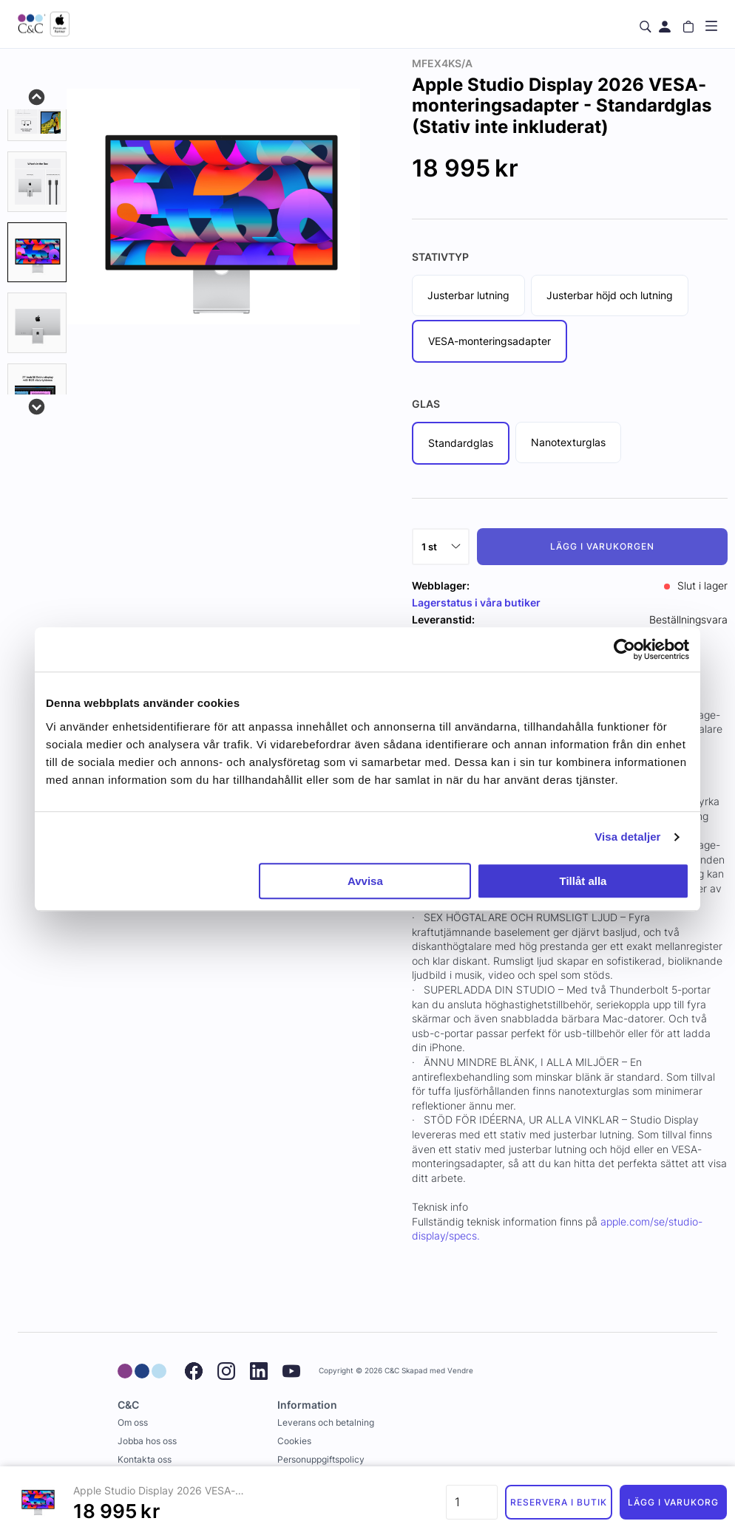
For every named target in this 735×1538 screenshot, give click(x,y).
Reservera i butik (558, 1502)
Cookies (294, 1440)
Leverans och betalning (325, 1422)
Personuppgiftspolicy (321, 1459)
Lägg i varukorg (673, 1502)
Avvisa (365, 881)
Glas (426, 403)
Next (37, 405)
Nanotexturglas (568, 442)
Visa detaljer (627, 836)
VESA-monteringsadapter (489, 341)
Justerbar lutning (468, 295)
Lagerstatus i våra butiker (476, 602)
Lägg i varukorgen (602, 546)
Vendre (460, 1371)
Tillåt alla (582, 881)
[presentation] (37, 252)
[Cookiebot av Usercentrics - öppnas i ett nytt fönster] (624, 649)
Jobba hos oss (147, 1440)
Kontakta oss (145, 1459)
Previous (37, 96)
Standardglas (460, 443)
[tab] (37, 111)
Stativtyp (440, 256)
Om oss (133, 1422)
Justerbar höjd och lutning (609, 295)
